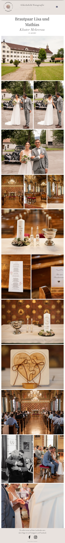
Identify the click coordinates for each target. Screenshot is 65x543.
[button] (57, 6)
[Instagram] (35, 537)
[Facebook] (29, 537)
